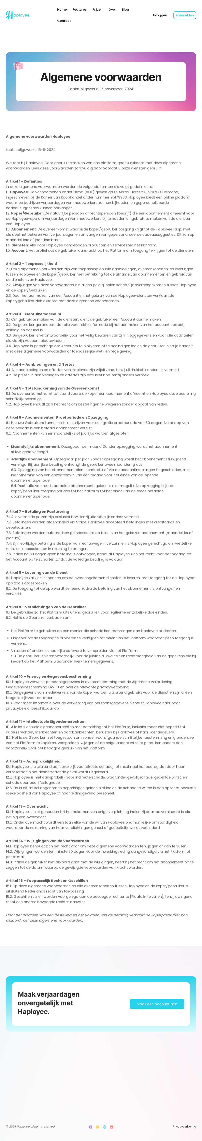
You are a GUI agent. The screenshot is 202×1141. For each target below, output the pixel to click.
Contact (64, 21)
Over (112, 9)
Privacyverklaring (184, 1130)
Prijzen (98, 9)
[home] (28, 15)
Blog (125, 9)
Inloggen (160, 15)
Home (62, 9)
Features (80, 9)
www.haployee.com (76, 716)
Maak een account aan (157, 1015)
